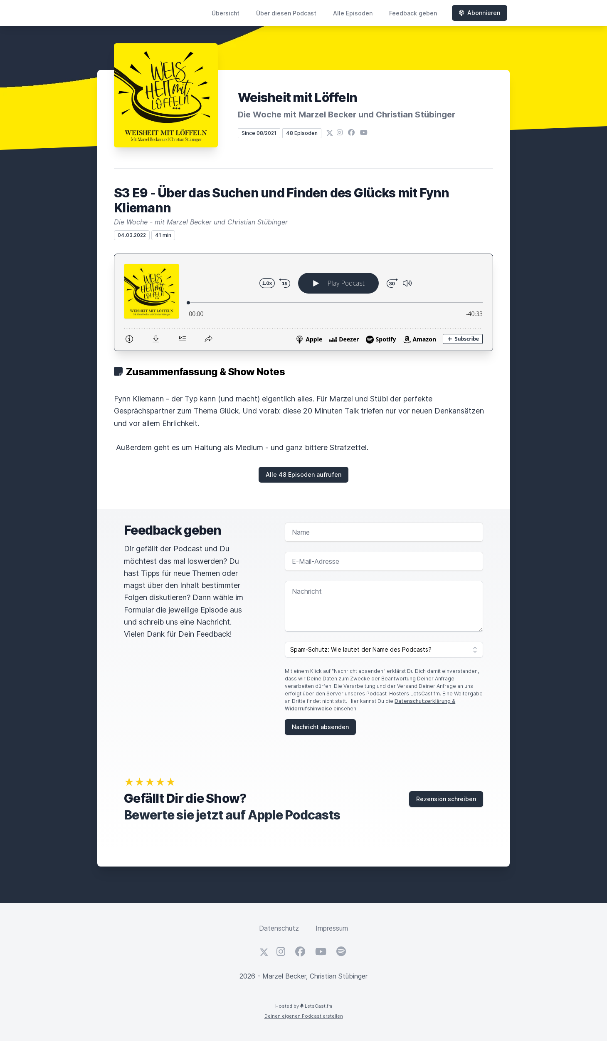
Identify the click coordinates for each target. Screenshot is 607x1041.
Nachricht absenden (320, 726)
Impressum (332, 928)
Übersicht (225, 13)
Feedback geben (413, 13)
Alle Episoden (353, 13)
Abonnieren (479, 12)
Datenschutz (279, 928)
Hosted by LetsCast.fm (303, 1006)
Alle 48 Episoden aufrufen (303, 474)
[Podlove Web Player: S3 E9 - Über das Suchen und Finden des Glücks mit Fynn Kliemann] (303, 302)
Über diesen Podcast (286, 13)
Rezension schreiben (446, 798)
